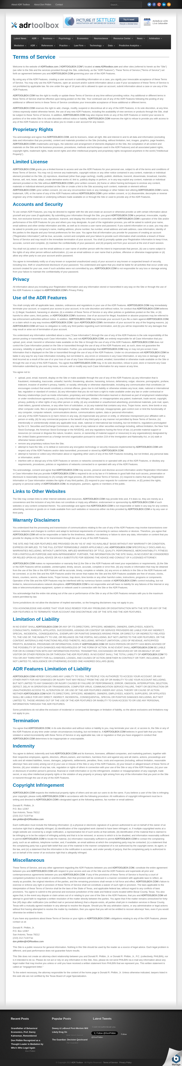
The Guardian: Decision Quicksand (69, 1040)
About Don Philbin (42, 4)
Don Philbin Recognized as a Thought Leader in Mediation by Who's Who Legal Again (27, 1044)
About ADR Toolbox (20, 4)
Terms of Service (110, 1062)
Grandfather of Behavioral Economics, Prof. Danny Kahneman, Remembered (24, 1032)
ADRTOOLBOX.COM (71, 66)
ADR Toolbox (77, 1062)
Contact (59, 4)
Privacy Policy (125, 1062)
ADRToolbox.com (49, 66)
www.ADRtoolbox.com (106, 66)
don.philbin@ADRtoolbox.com (28, 819)
